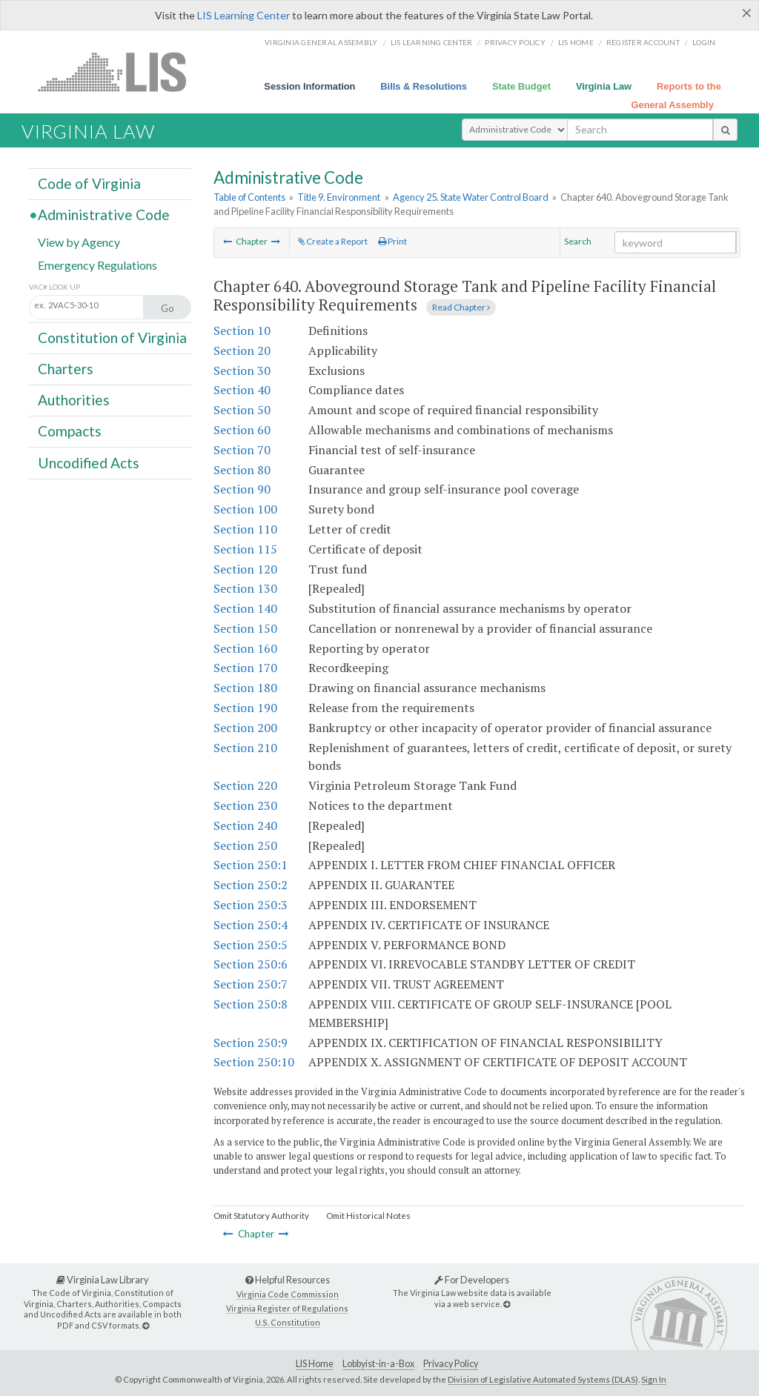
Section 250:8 (250, 1004)
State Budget (521, 86)
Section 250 (245, 845)
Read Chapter (461, 307)
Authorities (74, 399)
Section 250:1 (250, 865)
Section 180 (245, 687)
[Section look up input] (102, 306)
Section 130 (245, 588)
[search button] (725, 130)
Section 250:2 (250, 885)
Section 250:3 (250, 905)
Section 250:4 (250, 925)
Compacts (70, 430)
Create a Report (333, 241)
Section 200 (245, 727)
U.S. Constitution (287, 1322)
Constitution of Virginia (112, 337)
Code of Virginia (89, 183)
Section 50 (242, 410)
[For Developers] (506, 1304)
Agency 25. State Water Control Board (470, 197)
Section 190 (245, 707)
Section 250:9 (250, 1042)
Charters (65, 368)
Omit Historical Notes (368, 1215)
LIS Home (315, 1363)
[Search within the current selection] (675, 242)
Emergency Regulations (97, 264)
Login (703, 42)
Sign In (653, 1379)
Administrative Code (104, 214)
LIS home (576, 42)
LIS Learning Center (243, 15)
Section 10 (242, 330)
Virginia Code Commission (287, 1294)
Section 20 (242, 350)
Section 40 (242, 390)
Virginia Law (604, 86)
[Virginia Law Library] (145, 1325)
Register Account (643, 42)
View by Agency (79, 241)
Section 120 (245, 569)
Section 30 (242, 370)
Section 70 (242, 450)
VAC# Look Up (54, 287)
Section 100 (245, 509)
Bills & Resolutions (423, 86)
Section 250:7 (250, 984)
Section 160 (245, 648)
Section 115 (245, 549)
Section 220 (245, 785)
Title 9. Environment (338, 197)
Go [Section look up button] (167, 308)
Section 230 (245, 805)
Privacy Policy (515, 42)
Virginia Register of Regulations (287, 1308)
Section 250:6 (250, 964)
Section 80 (242, 470)
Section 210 (245, 747)
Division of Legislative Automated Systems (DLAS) (543, 1379)
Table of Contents (249, 197)
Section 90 (242, 489)
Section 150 (245, 628)
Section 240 (245, 825)
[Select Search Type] (515, 130)
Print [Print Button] (392, 241)
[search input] (640, 130)
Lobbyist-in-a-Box (378, 1363)
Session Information (309, 86)
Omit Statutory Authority (261, 1215)
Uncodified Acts (88, 462)
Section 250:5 (250, 945)
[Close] (746, 12)
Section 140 (245, 608)
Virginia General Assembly (321, 42)
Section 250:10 (253, 1062)
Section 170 (245, 667)
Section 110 (245, 529)
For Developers (471, 1280)
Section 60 (242, 430)
